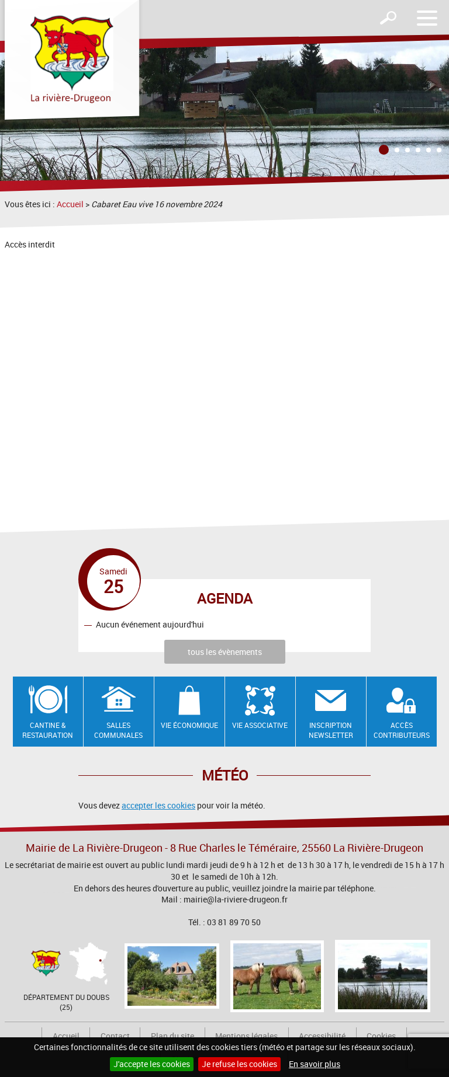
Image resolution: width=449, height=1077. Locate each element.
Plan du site (172, 1035)
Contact (115, 1035)
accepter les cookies (158, 805)
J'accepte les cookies (151, 1063)
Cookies (381, 1035)
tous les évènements (225, 651)
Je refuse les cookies (239, 1063)
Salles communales (118, 730)
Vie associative (260, 725)
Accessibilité (322, 1035)
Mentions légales (246, 1035)
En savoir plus (314, 1063)
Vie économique (189, 725)
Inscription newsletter (331, 730)
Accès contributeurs (402, 730)
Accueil (70, 204)
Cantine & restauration (47, 730)
